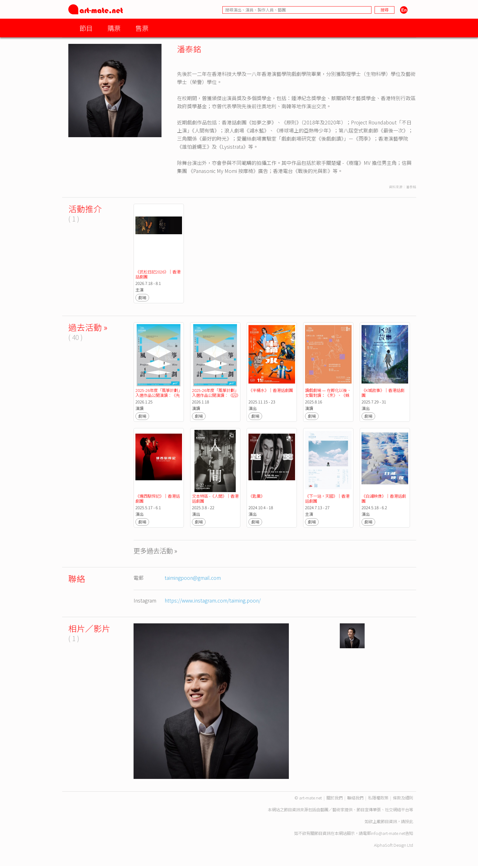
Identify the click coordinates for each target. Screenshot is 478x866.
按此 (409, 821)
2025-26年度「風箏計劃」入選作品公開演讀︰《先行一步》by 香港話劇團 (158, 395)
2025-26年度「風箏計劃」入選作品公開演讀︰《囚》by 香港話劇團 (215, 395)
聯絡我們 (355, 798)
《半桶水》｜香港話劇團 (270, 390)
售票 (141, 28)
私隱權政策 (378, 798)
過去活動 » (87, 327)
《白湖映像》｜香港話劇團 (384, 498)
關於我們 (334, 798)
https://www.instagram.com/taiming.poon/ (213, 600)
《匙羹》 (256, 496)
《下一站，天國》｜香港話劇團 (327, 498)
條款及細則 (403, 798)
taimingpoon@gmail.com (193, 577)
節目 (86, 28)
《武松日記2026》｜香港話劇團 (157, 274)
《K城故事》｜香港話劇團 (383, 392)
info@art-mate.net (388, 833)
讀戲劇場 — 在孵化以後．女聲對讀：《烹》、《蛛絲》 (328, 395)
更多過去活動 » (155, 550)
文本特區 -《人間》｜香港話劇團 (215, 498)
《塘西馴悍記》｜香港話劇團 (157, 498)
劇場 (142, 297)
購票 (114, 28)
